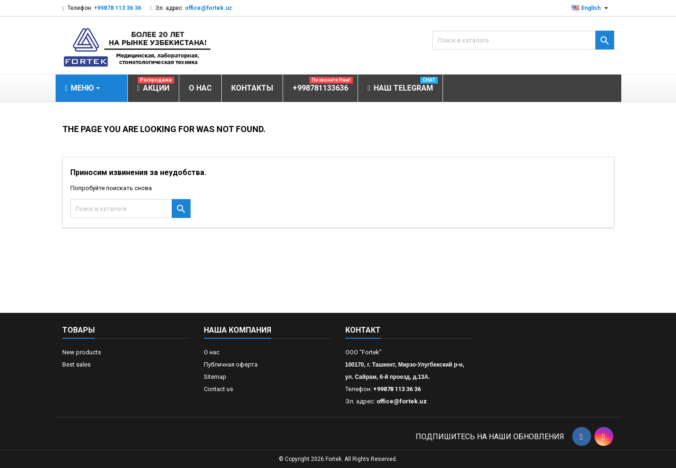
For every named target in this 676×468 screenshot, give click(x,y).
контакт (363, 330)
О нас (211, 352)
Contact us (218, 389)
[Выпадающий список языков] (591, 8)
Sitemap (215, 376)
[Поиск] (523, 40)
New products (81, 352)
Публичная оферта (231, 364)
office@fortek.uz (208, 8)
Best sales (76, 364)
